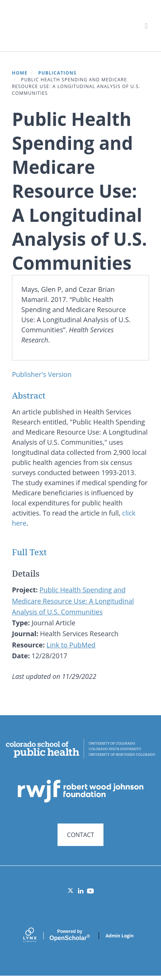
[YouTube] (90, 891)
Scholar (69, 935)
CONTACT (80, 835)
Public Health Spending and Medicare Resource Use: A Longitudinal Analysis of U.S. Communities (73, 600)
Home (20, 73)
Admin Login (120, 936)
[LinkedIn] (80, 891)
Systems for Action (69, 25)
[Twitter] (71, 891)
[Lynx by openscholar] (36, 935)
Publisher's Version (41, 374)
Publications (57, 73)
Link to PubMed (70, 644)
